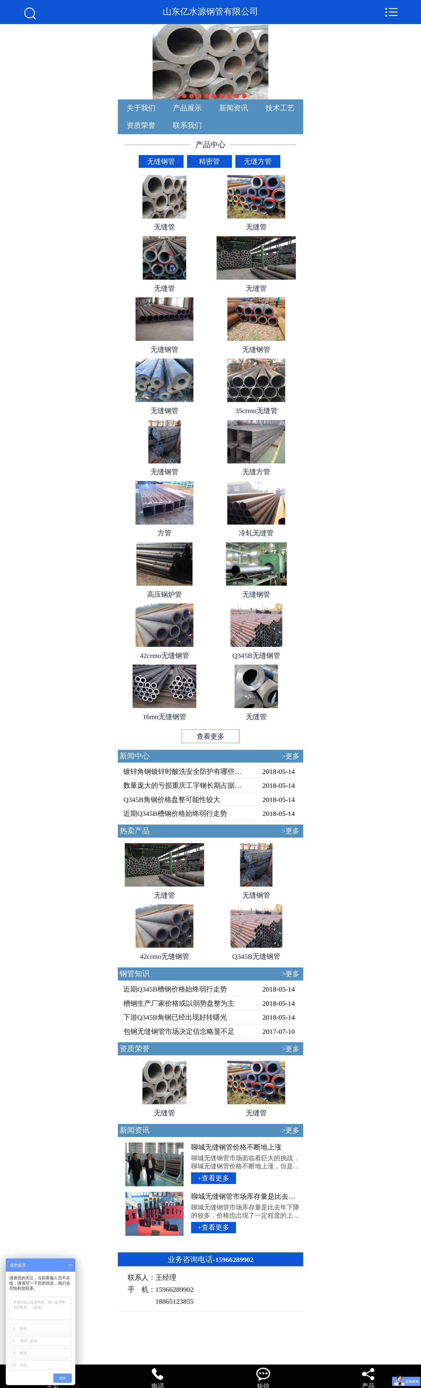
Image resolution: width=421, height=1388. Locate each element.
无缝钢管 (161, 161)
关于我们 (141, 108)
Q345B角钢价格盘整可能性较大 (171, 799)
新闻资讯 (233, 108)
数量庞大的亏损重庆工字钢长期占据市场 (183, 785)
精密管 (209, 161)
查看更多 (210, 736)
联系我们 (187, 125)
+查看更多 (213, 1178)
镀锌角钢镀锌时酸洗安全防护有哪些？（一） (183, 771)
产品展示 (187, 108)
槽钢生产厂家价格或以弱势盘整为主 (179, 1003)
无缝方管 (258, 161)
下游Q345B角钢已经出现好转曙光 (175, 1017)
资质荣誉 (141, 125)
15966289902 (211, 1259)
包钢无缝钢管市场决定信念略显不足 (179, 1031)
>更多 (291, 756)
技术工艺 (280, 108)
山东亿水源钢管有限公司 (210, 13)
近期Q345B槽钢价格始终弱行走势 (175, 813)
